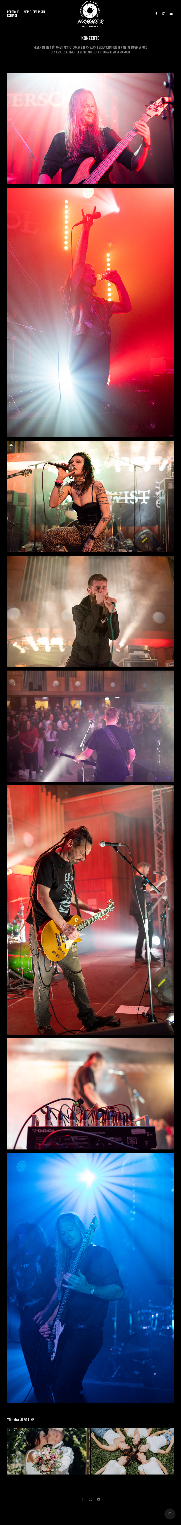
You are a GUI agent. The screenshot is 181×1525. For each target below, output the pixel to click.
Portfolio (13, 12)
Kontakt (12, 16)
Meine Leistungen (34, 12)
